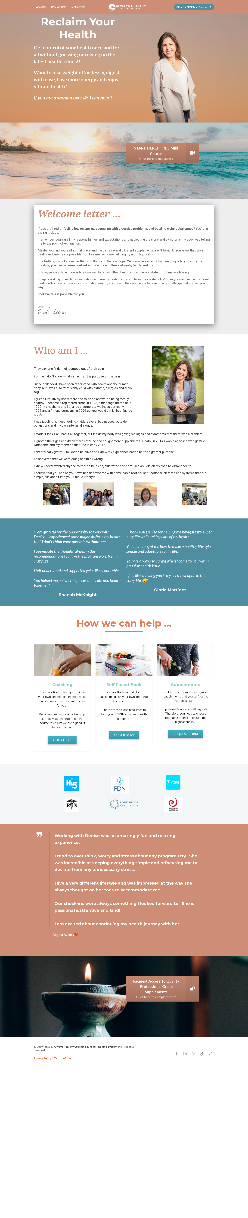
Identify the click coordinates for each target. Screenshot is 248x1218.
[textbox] (124, 271)
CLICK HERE (62, 740)
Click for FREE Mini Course (193, 7)
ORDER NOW (124, 735)
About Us (41, 7)
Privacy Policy (42, 1058)
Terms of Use (62, 1058)
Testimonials (78, 7)
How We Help (58, 7)
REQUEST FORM (185, 734)
